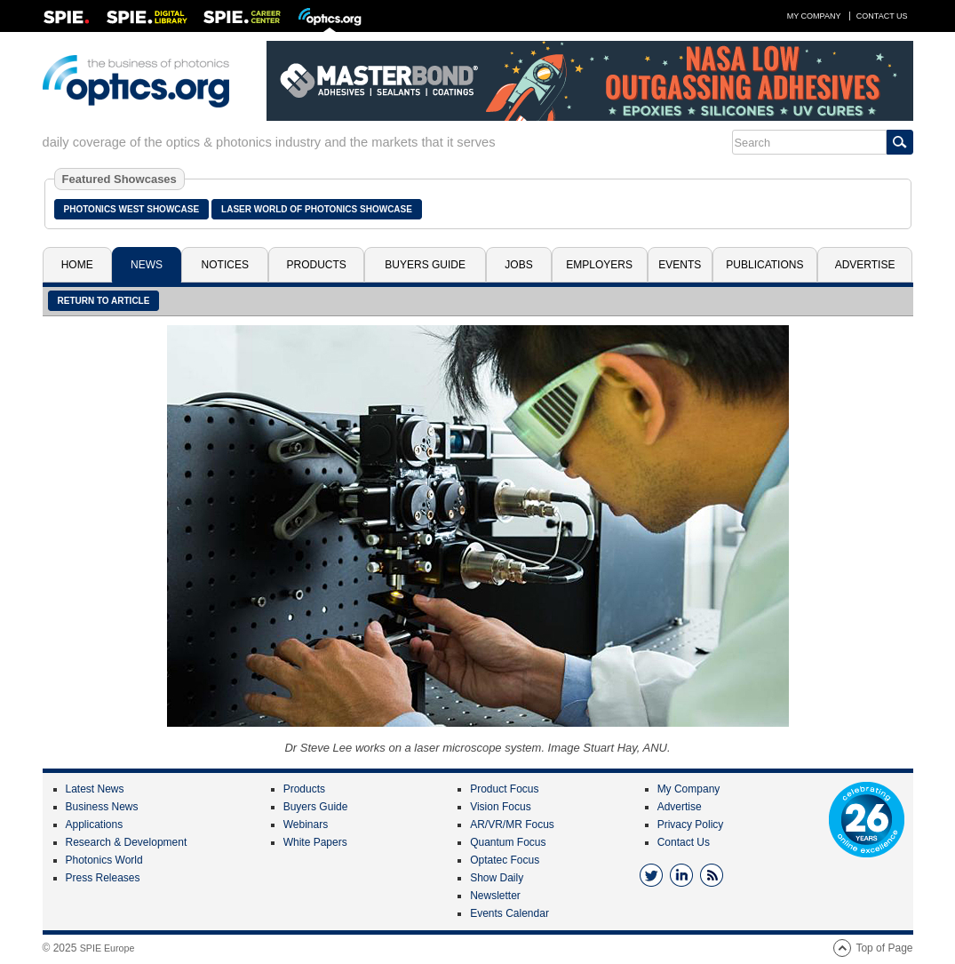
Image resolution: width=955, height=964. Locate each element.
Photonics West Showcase (132, 209)
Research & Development (126, 842)
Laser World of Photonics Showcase (316, 209)
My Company (814, 16)
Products (316, 265)
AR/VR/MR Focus (512, 824)
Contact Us (882, 16)
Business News (102, 807)
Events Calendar (509, 913)
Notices (225, 265)
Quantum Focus (507, 842)
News (147, 265)
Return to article (104, 301)
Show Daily (496, 878)
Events (679, 265)
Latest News (95, 789)
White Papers (315, 842)
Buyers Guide (425, 265)
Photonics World (104, 860)
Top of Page (884, 948)
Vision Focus (500, 807)
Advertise (865, 265)
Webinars (305, 824)
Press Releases (103, 878)
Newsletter (495, 895)
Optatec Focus (504, 860)
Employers (599, 265)
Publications (764, 265)
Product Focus (504, 789)
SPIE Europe (107, 948)
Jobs (518, 265)
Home (77, 265)
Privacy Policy (690, 824)
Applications (94, 824)
